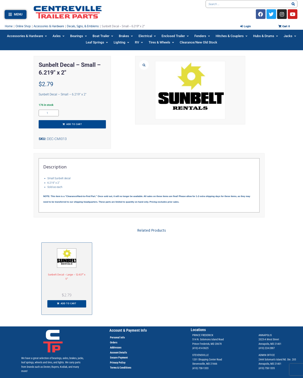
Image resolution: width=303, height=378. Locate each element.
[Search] (293, 4)
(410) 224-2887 (267, 348)
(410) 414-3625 (200, 348)
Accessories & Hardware (49, 26)
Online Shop (23, 26)
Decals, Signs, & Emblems (83, 26)
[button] (15, 14)
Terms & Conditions (120, 367)
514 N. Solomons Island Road (208, 339)
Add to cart (74, 124)
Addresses (115, 347)
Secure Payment (119, 357)
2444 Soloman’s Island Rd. (273, 359)
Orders (113, 342)
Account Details (118, 352)
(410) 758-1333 (200, 368)
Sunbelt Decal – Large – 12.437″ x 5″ (66, 277)
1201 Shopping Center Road (207, 359)
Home (9, 26)
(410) (261, 368)
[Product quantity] (49, 113)
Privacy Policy (117, 362)
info (122, 337)
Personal (115, 337)
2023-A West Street (269, 339)
